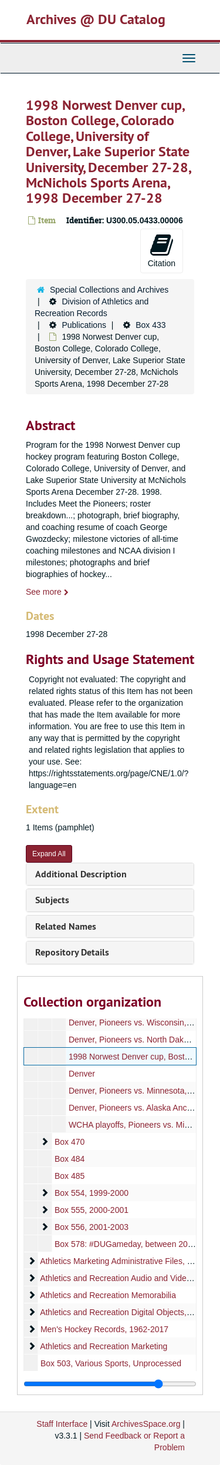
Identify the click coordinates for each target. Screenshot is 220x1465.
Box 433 (150, 325)
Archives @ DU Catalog (95, 19)
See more (47, 591)
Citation (161, 250)
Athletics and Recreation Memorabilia (108, 1295)
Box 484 (69, 1159)
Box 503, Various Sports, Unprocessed (110, 1363)
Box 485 (69, 1176)
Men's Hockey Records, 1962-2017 (104, 1329)
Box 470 (69, 1141)
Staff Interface (61, 1424)
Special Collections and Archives (109, 289)
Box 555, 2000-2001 (91, 1210)
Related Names (65, 926)
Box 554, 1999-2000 (91, 1193)
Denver (82, 1073)
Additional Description (81, 874)
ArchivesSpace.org (146, 1424)
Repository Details (72, 952)
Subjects (52, 900)
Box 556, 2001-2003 (91, 1227)
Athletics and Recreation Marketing (103, 1346)
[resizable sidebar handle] (110, 1384)
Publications (84, 325)
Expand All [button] (49, 854)
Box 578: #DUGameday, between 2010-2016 (136, 1244)
